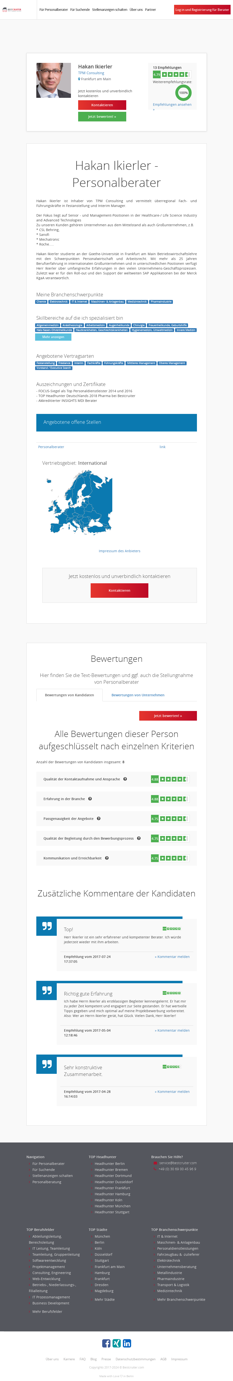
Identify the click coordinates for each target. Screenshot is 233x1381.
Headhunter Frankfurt (110, 1188)
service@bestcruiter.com (175, 1163)
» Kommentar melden (172, 956)
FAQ (83, 1359)
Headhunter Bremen (109, 1169)
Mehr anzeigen (53, 337)
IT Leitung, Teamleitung (49, 1248)
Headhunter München (111, 1206)
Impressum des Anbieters (119, 551)
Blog (93, 1359)
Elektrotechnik (167, 1260)
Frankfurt (100, 1278)
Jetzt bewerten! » (102, 116)
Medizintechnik (168, 1290)
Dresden (99, 1284)
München (100, 1236)
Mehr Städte (103, 1299)
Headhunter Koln (106, 1200)
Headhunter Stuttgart (110, 1212)
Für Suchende (80, 9)
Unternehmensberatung (175, 1266)
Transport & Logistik (171, 1284)
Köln (96, 1248)
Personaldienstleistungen (176, 1248)
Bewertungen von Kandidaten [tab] (69, 695)
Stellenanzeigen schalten (109, 9)
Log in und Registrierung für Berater (202, 9)
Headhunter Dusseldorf (112, 1182)
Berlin (97, 1242)
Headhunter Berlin (108, 1163)
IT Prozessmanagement (49, 1297)
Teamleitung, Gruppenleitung (54, 1254)
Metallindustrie (168, 1272)
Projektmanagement (47, 1266)
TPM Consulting (91, 72)
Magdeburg (102, 1290)
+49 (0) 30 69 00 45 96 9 (175, 1169)
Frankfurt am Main (108, 1266)
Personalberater (51, 447)
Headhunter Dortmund (111, 1175)
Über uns (136, 9)
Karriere (69, 1359)
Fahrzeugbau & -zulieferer (177, 1254)
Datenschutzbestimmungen (136, 1359)
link (162, 447)
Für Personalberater (53, 9)
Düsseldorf (101, 1254)
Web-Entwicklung (44, 1278)
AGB (163, 1359)
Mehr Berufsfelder (45, 1311)
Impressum (179, 1359)
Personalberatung (45, 1182)
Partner (150, 9)
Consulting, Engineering (50, 1272)
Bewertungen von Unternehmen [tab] (138, 695)
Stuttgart (100, 1260)
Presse (106, 1359)
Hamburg (100, 1272)
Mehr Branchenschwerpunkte (179, 1299)
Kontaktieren (102, 105)
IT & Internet (165, 1236)
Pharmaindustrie (169, 1278)
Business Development (49, 1303)
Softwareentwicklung (47, 1260)
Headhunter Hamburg (110, 1194)
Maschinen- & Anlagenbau (177, 1242)
